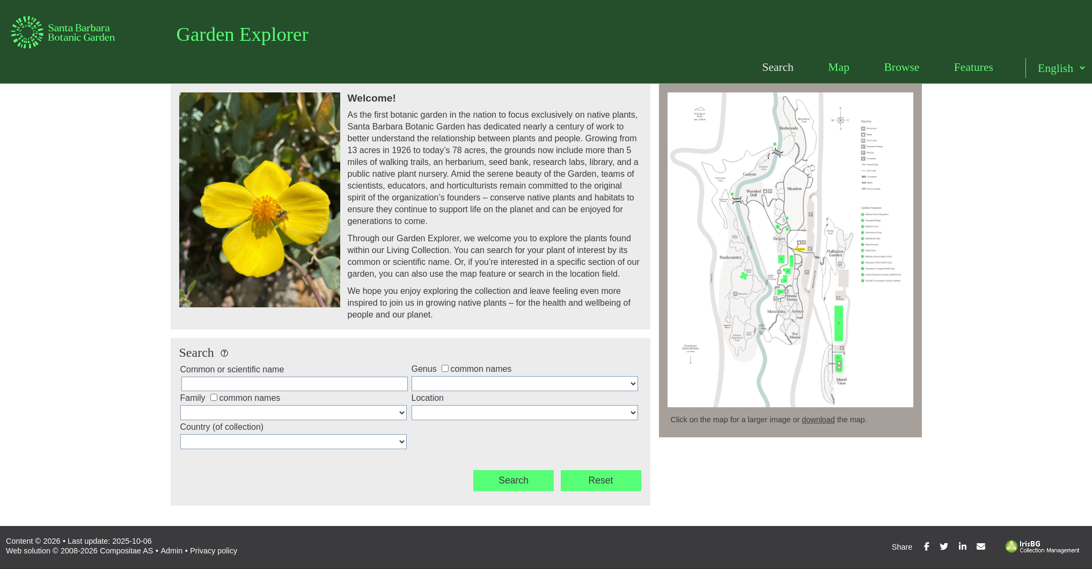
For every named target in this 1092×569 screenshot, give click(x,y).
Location (428, 397)
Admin (171, 550)
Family (193, 397)
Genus (424, 368)
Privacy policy (213, 550)
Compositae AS (126, 550)
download (818, 419)
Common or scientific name (232, 369)
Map (838, 67)
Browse (901, 67)
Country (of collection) (222, 426)
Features (973, 67)
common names (481, 368)
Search (778, 67)
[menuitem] (778, 67)
